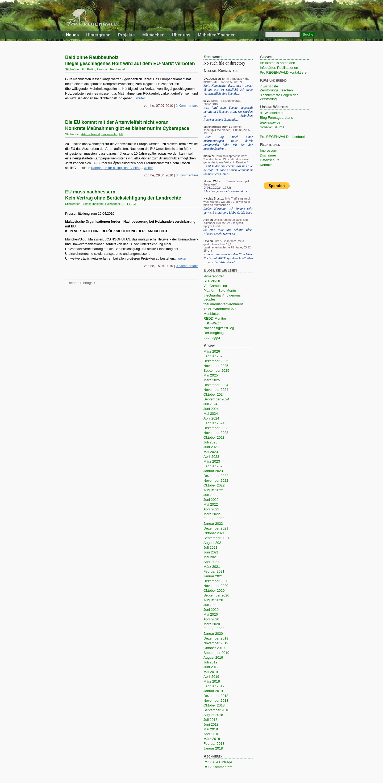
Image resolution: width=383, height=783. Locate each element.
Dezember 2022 (215, 476)
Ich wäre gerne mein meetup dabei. (226, 191)
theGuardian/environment (223, 304)
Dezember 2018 (215, 696)
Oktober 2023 (213, 437)
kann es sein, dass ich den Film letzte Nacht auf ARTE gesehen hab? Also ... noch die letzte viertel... (228, 258)
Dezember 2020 (215, 581)
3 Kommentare (187, 175)
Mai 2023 (210, 452)
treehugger (211, 338)
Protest (86, 203)
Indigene (97, 203)
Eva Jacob (210, 78)
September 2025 (216, 371)
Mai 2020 (210, 614)
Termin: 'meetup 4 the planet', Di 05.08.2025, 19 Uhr (227, 130)
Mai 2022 (210, 504)
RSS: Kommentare (217, 767)
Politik (91, 69)
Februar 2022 (213, 519)
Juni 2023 (211, 447)
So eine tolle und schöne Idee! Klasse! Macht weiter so (228, 232)
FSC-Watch (212, 323)
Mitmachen (153, 35)
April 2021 (211, 562)
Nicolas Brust (211, 198)
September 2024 (216, 399)
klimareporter (213, 276)
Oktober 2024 (213, 394)
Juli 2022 (210, 495)
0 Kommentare (187, 266)
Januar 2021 (213, 576)
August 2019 (213, 657)
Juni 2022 (211, 500)
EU (83, 69)
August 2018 (213, 715)
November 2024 (215, 390)
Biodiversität (109, 134)
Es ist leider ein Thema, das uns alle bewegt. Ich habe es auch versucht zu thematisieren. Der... (228, 170)
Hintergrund (98, 35)
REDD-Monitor (214, 318)
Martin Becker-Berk (215, 126)
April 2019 (211, 677)
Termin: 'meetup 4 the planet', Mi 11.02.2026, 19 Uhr (226, 80)
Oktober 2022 (213, 485)
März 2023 (211, 461)
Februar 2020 (213, 629)
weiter (140, 98)
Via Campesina (215, 286)
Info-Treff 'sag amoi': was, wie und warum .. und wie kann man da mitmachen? (227, 201)
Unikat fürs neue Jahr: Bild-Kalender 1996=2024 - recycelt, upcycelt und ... (226, 223)
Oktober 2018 (213, 705)
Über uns (181, 35)
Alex (206, 219)
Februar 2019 (213, 686)
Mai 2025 (210, 375)
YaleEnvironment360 (219, 309)
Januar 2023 (213, 471)
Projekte (126, 35)
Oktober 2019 (213, 648)
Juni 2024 (211, 409)
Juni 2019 (211, 667)
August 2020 (213, 600)
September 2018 (216, 710)
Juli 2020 (210, 605)
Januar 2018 (213, 748)
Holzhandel (117, 69)
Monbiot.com (213, 314)
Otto (206, 241)
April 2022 (211, 509)
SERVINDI (211, 281)
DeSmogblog (213, 333)
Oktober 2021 (213, 533)
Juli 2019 (210, 662)
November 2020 (215, 586)
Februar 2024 (213, 423)
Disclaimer (268, 155)
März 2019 (211, 681)
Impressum (268, 151)
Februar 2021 (213, 571)
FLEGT (131, 203)
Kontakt (266, 165)
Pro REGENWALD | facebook (283, 137)
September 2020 (216, 595)
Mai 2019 (210, 672)
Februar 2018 (213, 744)
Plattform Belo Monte (219, 291)
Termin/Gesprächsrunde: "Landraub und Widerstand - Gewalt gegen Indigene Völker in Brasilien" (226, 159)
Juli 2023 (210, 442)
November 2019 (215, 643)
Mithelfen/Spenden (217, 35)
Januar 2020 (213, 634)
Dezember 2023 (215, 428)
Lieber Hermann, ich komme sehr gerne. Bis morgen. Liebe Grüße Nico (228, 210)
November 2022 (215, 481)
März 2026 (211, 351)
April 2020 (211, 619)
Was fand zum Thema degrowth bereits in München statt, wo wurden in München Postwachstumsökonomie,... (228, 113)
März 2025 (211, 380)
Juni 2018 (211, 724)
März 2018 (211, 739)
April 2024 (211, 418)
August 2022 (213, 490)
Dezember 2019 (215, 638)
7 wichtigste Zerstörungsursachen (276, 88)
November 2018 (215, 700)
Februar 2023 (213, 466)
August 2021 (213, 543)
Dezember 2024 (215, 385)
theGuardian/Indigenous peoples (222, 297)
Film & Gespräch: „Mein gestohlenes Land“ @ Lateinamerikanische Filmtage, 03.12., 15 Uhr (227, 245)
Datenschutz (269, 160)
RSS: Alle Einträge (217, 762)
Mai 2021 (210, 557)
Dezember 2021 (215, 528)
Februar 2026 (213, 356)
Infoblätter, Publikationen (279, 68)
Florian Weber (212, 181)
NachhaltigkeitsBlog (218, 328)
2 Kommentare (187, 106)
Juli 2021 (210, 547)
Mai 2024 (210, 414)
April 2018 (211, 734)
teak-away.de (270, 122)
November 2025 (215, 366)
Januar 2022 (213, 524)
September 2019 (216, 653)
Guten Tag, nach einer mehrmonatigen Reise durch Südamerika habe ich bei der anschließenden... (228, 143)
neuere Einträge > (82, 283)
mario (207, 156)
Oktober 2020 (213, 590)
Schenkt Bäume (272, 127)
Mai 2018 (210, 729)
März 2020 (211, 624)
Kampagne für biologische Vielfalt (115, 168)
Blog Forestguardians (276, 118)
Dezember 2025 (215, 361)
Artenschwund (90, 134)
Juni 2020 (211, 610)
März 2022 (211, 514)
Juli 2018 (210, 720)
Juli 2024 (210, 404)
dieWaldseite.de (272, 113)
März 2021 (211, 567)
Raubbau (103, 69)
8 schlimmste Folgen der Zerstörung (279, 97)
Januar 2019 (213, 691)
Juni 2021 (211, 552)
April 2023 (211, 457)
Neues (72, 35)
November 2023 (215, 433)
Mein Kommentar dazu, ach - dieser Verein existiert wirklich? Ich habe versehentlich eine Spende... (228, 89)
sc (204, 100)
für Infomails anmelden (277, 63)
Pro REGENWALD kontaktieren (284, 72)
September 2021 (216, 538)
